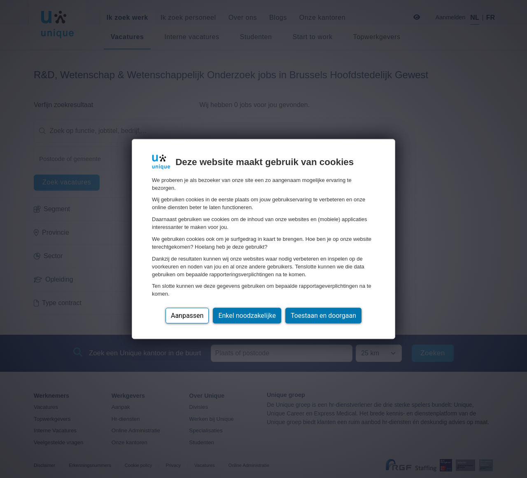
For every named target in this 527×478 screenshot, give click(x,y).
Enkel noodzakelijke (246, 315)
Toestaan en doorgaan (323, 315)
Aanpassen (187, 315)
